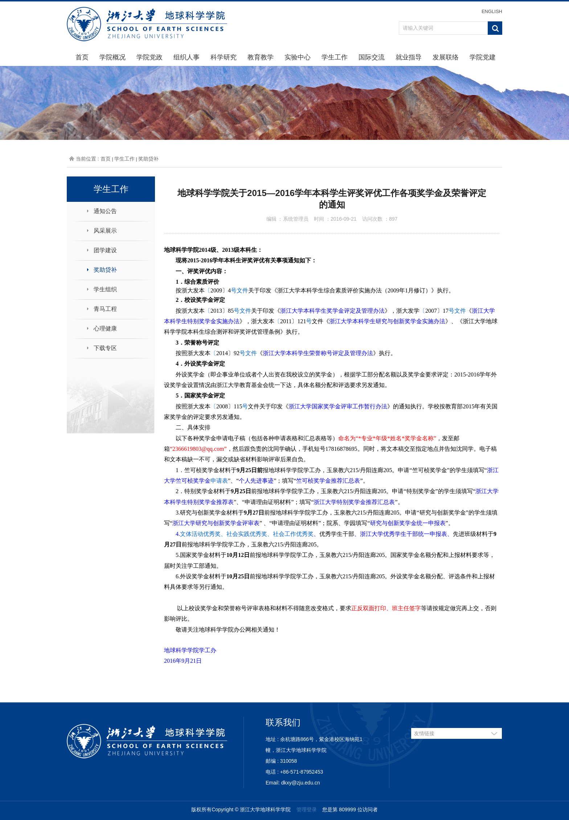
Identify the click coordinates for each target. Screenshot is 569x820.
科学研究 (223, 57)
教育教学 (260, 57)
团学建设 (105, 250)
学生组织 (105, 289)
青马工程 (105, 309)
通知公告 (105, 211)
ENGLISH (492, 11)
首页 (82, 57)
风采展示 (105, 231)
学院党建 (483, 57)
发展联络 (446, 57)
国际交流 (372, 57)
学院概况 (112, 57)
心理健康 (105, 328)
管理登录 (306, 809)
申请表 (219, 481)
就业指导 (409, 57)
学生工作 (335, 57)
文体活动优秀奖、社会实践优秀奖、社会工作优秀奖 (247, 534)
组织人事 (186, 57)
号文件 (239, 290)
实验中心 (297, 57)
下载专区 (105, 348)
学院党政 (149, 57)
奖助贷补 (148, 159)
